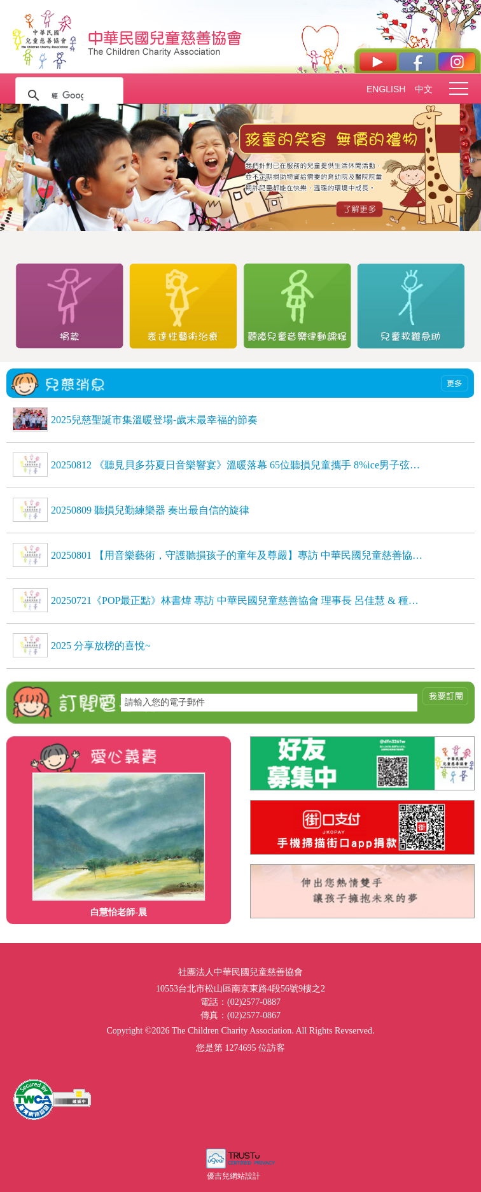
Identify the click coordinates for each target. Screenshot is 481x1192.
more (454, 383)
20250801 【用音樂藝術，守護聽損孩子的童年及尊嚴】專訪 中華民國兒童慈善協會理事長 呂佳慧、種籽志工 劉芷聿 (237, 555)
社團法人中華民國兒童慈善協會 (165, 37)
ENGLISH (385, 89)
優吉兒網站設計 (233, 1176)
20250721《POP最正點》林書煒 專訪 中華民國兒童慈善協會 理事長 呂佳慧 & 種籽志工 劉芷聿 (237, 600)
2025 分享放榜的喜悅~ (101, 645)
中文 (424, 89)
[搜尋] (67, 95)
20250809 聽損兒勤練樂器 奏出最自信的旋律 (150, 510)
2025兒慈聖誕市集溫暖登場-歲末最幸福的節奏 (154, 419)
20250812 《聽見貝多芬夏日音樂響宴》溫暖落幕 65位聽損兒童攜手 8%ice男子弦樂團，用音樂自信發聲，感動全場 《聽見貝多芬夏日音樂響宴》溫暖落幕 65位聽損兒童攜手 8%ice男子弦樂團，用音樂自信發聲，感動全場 (237, 464)
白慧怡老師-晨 (118, 912)
